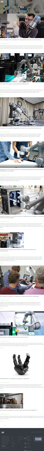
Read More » (2, 50)
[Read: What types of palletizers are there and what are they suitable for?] (11, 400)
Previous (5, 425)
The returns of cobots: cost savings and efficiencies (14, 84)
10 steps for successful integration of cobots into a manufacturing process (21, 128)
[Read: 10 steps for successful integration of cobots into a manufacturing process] (22, 111)
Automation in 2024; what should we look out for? (14, 337)
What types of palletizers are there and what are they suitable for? (18, 410)
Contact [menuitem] (19, 441)
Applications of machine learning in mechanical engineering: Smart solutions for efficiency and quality (22, 170)
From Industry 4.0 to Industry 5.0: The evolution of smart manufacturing (20, 39)
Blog (1, 43)
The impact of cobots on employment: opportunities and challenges (19, 296)
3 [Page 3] (22, 425)
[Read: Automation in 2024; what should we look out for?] (22, 323)
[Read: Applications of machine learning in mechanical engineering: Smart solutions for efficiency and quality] (22, 154)
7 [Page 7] (26, 425)
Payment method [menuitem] (12, 446)
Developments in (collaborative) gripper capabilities (14, 378)
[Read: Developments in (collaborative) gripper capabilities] (21, 363)
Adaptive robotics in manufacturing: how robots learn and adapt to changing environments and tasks (22, 217)
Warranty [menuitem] (12, 441)
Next (40, 425)
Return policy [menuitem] (13, 443)
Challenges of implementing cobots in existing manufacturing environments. (18, 250)
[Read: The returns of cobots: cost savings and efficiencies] (22, 67)
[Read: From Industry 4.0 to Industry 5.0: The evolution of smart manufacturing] (22, 25)
